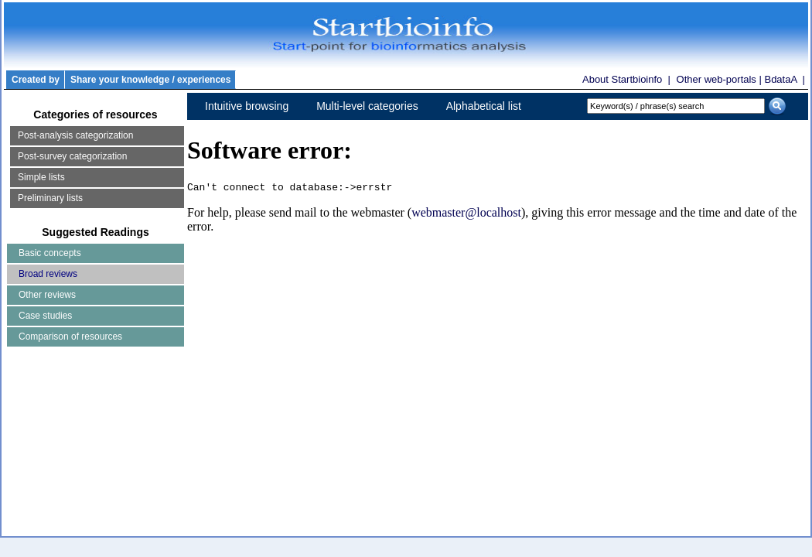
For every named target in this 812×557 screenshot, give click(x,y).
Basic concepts (50, 253)
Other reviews (47, 294)
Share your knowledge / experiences (150, 79)
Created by (36, 79)
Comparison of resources (70, 336)
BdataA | (784, 79)
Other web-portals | (721, 79)
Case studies (45, 315)
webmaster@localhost (466, 214)
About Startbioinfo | (628, 79)
